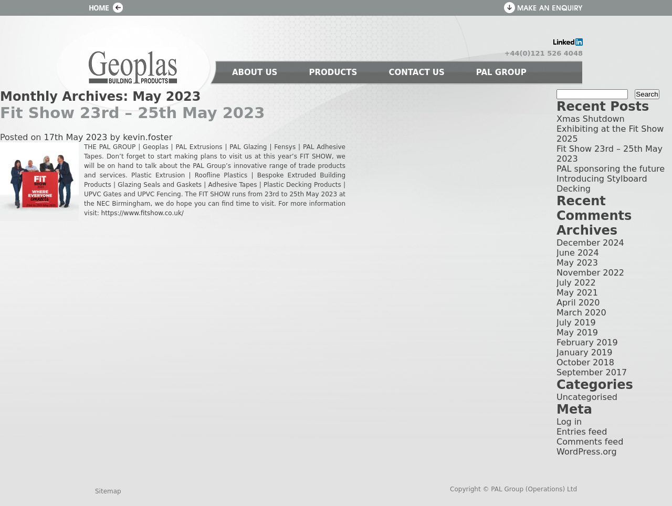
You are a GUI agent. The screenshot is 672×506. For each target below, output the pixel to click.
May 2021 (577, 293)
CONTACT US (416, 72)
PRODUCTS (333, 72)
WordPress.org (586, 452)
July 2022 (576, 283)
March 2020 (581, 313)
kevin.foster (147, 137)
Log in (569, 422)
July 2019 (576, 323)
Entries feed (581, 432)
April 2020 (578, 303)
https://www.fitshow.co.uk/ (142, 213)
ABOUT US (254, 72)
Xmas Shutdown (590, 119)
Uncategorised (586, 397)
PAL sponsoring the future (610, 169)
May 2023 (577, 263)
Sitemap (108, 491)
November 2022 (590, 273)
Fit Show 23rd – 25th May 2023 (132, 113)
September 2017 (591, 372)
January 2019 (584, 352)
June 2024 (577, 253)
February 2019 (587, 342)
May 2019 (577, 333)
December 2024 (590, 243)
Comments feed (589, 442)
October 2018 (585, 362)
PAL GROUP (501, 72)
